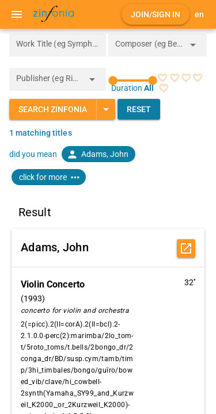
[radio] (162, 77)
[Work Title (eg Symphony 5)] (57, 44)
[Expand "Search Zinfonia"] (105, 109)
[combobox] (149, 48)
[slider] (133, 80)
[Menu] (16, 14)
